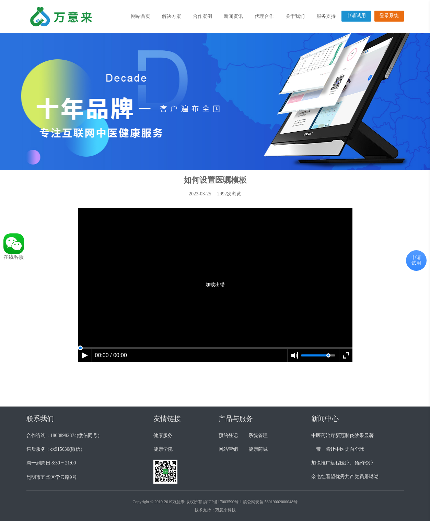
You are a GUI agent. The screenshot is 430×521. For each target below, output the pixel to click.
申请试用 (356, 15)
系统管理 (258, 435)
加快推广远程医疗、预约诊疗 (342, 462)
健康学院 (163, 449)
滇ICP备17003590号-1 (222, 501)
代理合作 (264, 16)
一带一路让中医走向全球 (337, 449)
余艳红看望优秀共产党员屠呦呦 (345, 476)
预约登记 (228, 435)
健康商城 (258, 449)
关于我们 (295, 16)
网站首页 (140, 16)
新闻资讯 (233, 16)
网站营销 (228, 449)
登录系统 (389, 15)
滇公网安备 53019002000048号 (270, 501)
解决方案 (171, 16)
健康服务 (163, 435)
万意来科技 (225, 510)
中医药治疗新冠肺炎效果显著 (342, 435)
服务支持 (326, 16)
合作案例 (202, 16)
